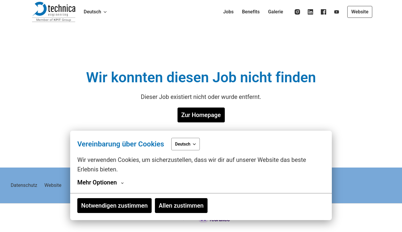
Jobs (228, 12)
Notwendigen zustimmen (114, 205)
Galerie (275, 12)
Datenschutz (24, 185)
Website (359, 12)
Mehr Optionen (100, 182)
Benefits (251, 12)
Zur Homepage (201, 115)
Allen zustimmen (181, 205)
